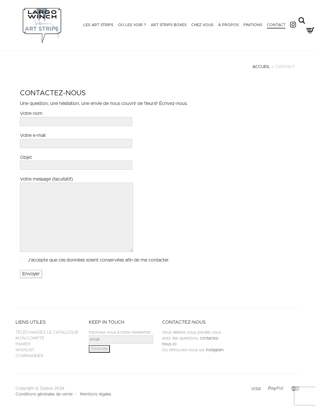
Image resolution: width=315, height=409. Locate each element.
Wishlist (25, 350)
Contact (276, 25)
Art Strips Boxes (169, 25)
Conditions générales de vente (44, 394)
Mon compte (30, 338)
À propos (228, 25)
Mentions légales (95, 394)
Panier (23, 344)
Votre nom (76, 117)
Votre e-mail (76, 139)
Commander (29, 356)
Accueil (261, 67)
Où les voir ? (132, 25)
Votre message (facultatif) (76, 215)
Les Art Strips (98, 25)
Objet (76, 161)
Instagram (215, 350)
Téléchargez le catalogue (47, 332)
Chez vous (202, 25)
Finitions (253, 25)
